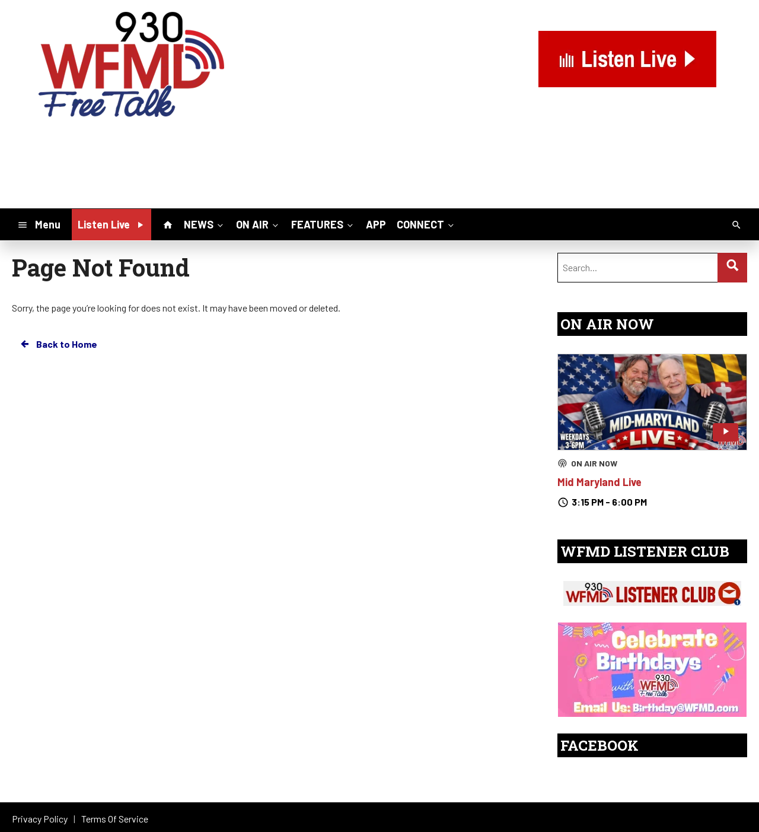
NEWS (204, 224)
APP (376, 224)
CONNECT (426, 224)
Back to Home (58, 344)
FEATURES (323, 224)
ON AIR (258, 224)
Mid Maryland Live (599, 481)
